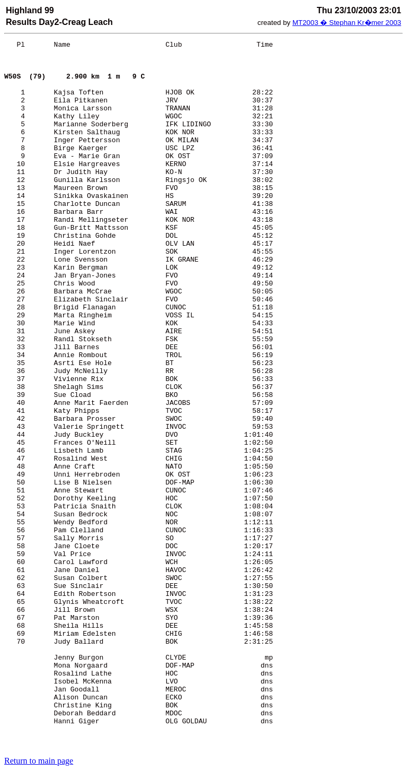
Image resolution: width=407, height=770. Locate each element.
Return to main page (38, 760)
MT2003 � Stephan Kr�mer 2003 (347, 23)
